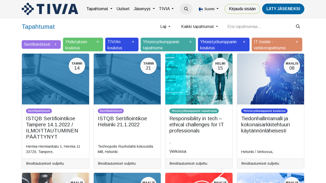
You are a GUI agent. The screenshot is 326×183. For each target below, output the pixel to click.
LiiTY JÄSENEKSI (283, 9)
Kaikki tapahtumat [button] (198, 26)
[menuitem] (99, 9)
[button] (186, 9)
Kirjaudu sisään (242, 9)
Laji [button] (163, 26)
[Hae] (298, 27)
